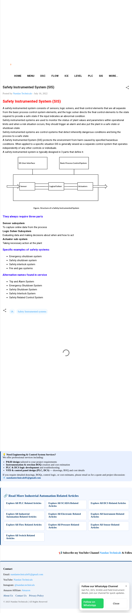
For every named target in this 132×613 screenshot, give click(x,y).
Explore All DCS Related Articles (108, 503)
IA (12, 311)
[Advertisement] (64, 23)
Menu (30, 75)
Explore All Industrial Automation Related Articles (21, 515)
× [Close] (126, 586)
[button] (127, 88)
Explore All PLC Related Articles (23, 503)
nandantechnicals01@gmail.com (23, 477)
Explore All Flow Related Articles (24, 524)
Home (17, 75)
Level (78, 75)
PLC (90, 75)
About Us (8, 595)
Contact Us (21, 595)
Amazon (26, 590)
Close (116, 603)
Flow (55, 75)
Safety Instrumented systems (32, 311)
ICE (67, 75)
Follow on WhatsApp (90, 603)
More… (113, 75)
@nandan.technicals (25, 585)
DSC (42, 75)
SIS (101, 75)
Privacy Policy (36, 595)
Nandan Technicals (115, 552)
